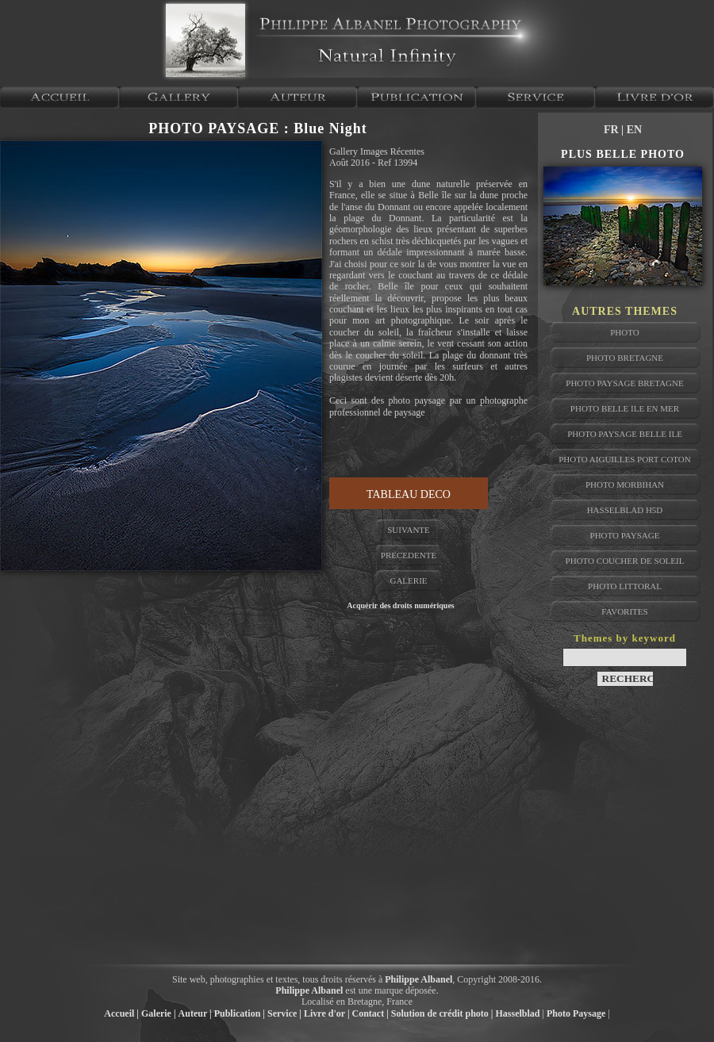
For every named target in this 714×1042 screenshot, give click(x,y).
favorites (624, 611)
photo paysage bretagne (624, 383)
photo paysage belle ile (624, 434)
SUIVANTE (408, 529)
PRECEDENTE (408, 555)
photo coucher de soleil (625, 560)
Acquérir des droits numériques (400, 605)
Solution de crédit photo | (442, 1013)
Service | (284, 1013)
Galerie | (158, 1013)
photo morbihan (624, 484)
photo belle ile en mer (624, 408)
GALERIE (408, 580)
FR (612, 130)
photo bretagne (624, 357)
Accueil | (121, 1013)
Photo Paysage (576, 1013)
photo (624, 332)
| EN (631, 130)
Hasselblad (518, 1013)
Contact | (370, 1013)
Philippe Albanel (418, 979)
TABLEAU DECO (409, 494)
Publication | (239, 1013)
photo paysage (625, 535)
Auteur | (195, 1013)
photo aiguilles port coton (625, 459)
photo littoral (625, 586)
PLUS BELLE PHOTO (623, 154)
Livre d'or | (327, 1013)
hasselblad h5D (625, 510)
